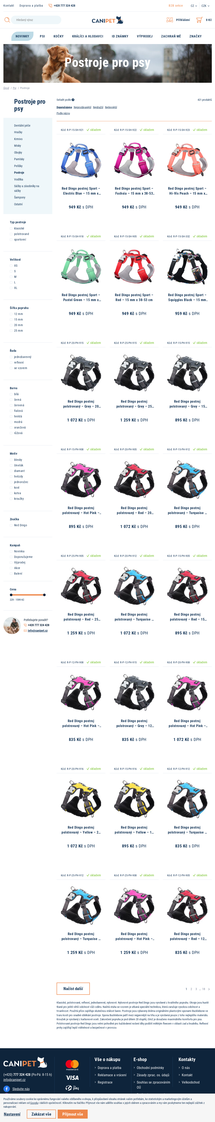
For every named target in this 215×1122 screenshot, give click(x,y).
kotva (15, 493)
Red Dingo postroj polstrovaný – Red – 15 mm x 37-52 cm (187, 619)
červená (17, 405)
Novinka (17, 551)
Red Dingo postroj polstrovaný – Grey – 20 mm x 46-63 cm (81, 406)
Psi (14, 88)
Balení (16, 573)
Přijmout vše (72, 1114)
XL (14, 287)
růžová (16, 433)
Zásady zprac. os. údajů (153, 1075)
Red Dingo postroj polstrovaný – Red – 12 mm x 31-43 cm (187, 938)
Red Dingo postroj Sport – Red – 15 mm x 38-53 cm (134, 297)
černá (15, 399)
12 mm (16, 314)
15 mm (16, 319)
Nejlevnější (111, 107)
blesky (16, 459)
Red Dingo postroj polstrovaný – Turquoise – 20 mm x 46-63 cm (134, 619)
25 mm (16, 330)
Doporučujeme (21, 556)
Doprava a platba (31, 5)
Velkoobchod (191, 1082)
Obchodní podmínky (150, 1067)
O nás (186, 1067)
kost (15, 487)
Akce (15, 568)
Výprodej (18, 562)
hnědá (16, 416)
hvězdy (16, 476)
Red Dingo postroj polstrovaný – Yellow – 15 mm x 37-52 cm (134, 832)
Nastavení (12, 1114)
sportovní (18, 239)
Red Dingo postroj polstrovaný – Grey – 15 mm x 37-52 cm (187, 406)
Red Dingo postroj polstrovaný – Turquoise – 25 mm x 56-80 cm (81, 938)
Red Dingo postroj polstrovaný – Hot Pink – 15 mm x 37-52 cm (80, 513)
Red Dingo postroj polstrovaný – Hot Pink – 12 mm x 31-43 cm (80, 725)
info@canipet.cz (38, 630)
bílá (14, 394)
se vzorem (18, 368)
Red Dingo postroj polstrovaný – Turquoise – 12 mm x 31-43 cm (187, 832)
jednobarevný (21, 357)
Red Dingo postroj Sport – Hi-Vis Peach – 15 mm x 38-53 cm (187, 193)
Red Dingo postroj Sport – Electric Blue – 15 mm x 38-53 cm (81, 193)
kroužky (17, 498)
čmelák (16, 465)
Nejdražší (98, 107)
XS (14, 265)
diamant (17, 471)
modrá (16, 422)
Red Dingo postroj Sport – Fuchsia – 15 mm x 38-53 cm (134, 193)
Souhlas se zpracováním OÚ (153, 1084)
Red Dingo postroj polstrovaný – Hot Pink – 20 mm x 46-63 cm (187, 725)
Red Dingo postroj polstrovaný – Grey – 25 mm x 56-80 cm (134, 406)
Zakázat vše (41, 1114)
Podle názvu (63, 113)
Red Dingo (18, 525)
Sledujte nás (21, 1089)
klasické (17, 228)
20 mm (16, 325)
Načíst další (73, 988)
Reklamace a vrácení (112, 1075)
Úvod (6, 88)
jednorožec (19, 482)
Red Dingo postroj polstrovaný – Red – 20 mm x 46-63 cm (134, 513)
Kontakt (8, 5)
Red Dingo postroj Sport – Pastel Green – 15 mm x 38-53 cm (81, 300)
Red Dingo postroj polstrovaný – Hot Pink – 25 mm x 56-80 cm (134, 938)
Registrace (105, 1082)
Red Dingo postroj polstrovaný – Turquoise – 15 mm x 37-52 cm (187, 513)
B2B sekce (176, 5)
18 (203, 989)
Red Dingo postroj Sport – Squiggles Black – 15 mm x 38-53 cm (187, 300)
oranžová (18, 427)
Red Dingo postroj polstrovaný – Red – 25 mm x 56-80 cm (81, 619)
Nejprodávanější (82, 107)
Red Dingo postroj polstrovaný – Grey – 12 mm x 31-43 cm (134, 725)
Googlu (34, 1103)
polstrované (19, 234)
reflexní (17, 362)
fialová (16, 410)
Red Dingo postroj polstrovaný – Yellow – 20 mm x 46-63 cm (81, 832)
